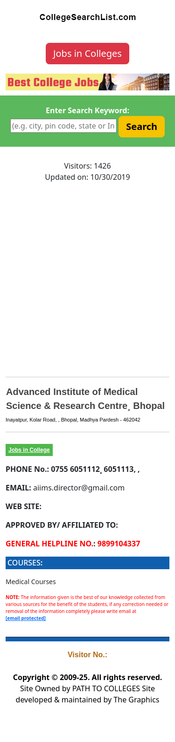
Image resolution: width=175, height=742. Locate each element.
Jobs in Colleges (87, 53)
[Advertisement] (87, 277)
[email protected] (26, 618)
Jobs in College (29, 450)
